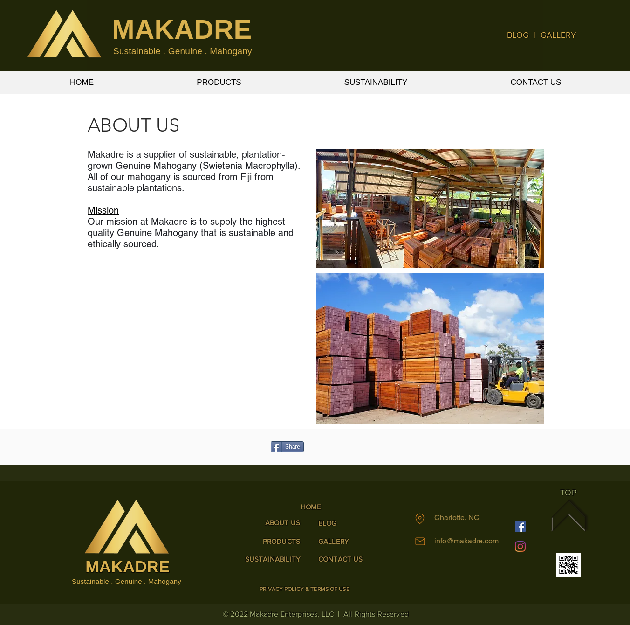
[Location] (420, 518)
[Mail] (420, 541)
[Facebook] (520, 526)
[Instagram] (520, 546)
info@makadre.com (466, 540)
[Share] (287, 446)
